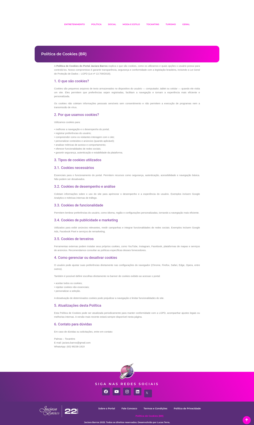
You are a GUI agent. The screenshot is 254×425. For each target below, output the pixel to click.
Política (96, 24)
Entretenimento (74, 24)
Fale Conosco (128, 408)
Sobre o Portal (105, 408)
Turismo (171, 24)
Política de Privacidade (189, 408)
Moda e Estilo (131, 24)
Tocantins (152, 24)
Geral (186, 24)
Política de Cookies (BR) (149, 415)
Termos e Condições (155, 408)
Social (112, 24)
